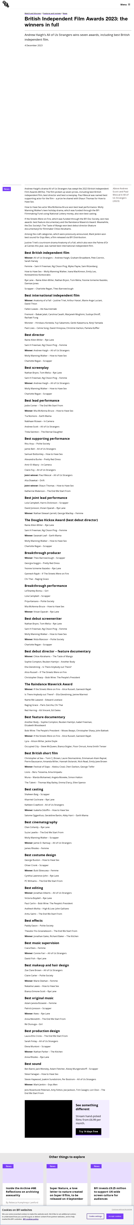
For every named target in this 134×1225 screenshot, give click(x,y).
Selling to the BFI (11, 1122)
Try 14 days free (88, 1002)
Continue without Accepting (122, 1209)
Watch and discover (33, 13)
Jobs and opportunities (102, 1111)
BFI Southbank (55, 1151)
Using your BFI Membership (61, 1111)
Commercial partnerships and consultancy (18, 1130)
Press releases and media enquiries (109, 1105)
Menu (125, 4)
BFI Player (8, 1151)
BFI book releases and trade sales (20, 1117)
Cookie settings (95, 1216)
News (65, 13)
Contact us (96, 1117)
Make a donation (55, 1128)
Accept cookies (115, 1216)
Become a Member (56, 1100)
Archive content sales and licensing (20, 1105)
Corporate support (56, 1117)
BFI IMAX (96, 1151)
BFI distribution (11, 1100)
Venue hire (8, 1111)
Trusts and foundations (59, 1122)
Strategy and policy (100, 1100)
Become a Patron (55, 1105)
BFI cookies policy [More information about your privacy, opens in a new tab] (30, 1219)
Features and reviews (52, 13)
